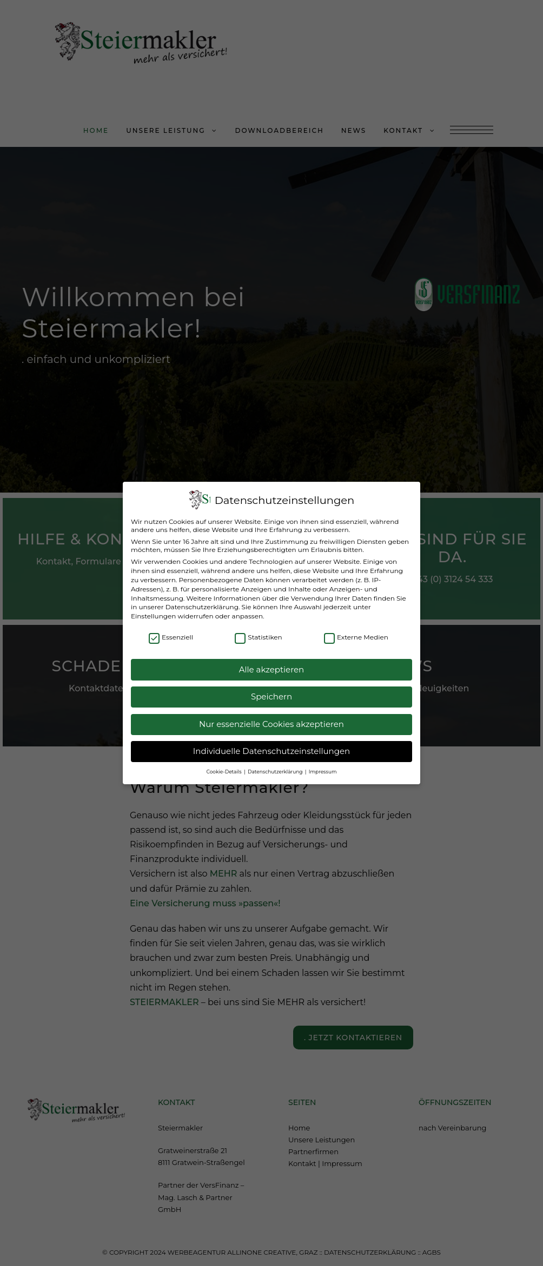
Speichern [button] (271, 691)
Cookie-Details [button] (225, 766)
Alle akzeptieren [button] (271, 664)
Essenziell (171, 632)
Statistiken (258, 632)
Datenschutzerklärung (202, 602)
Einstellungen (153, 611)
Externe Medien (356, 632)
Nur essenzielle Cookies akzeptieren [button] (271, 719)
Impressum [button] (323, 766)
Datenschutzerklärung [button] (276, 766)
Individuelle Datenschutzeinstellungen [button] (271, 746)
